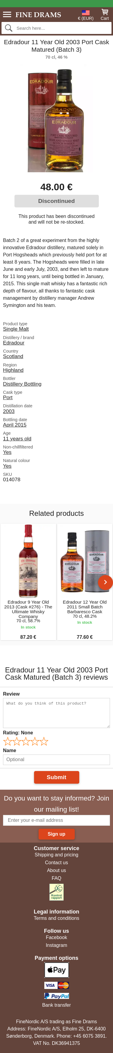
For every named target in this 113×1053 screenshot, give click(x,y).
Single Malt (16, 329)
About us (56, 870)
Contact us (56, 862)
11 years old (17, 439)
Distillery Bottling (22, 384)
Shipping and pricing (56, 854)
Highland (13, 370)
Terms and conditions (56, 918)
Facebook (56, 937)
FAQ (56, 878)
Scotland (13, 356)
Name (9, 750)
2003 (8, 411)
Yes (7, 452)
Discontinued (56, 201)
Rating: (18, 732)
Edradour (13, 343)
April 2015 (15, 425)
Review (11, 693)
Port (8, 397)
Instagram (56, 945)
